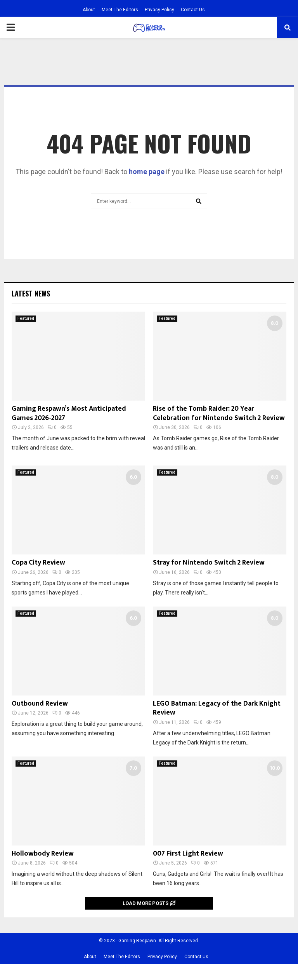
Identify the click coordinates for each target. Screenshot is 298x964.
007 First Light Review (188, 853)
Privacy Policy (159, 9)
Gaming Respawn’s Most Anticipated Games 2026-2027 (69, 413)
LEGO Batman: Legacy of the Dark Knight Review (217, 708)
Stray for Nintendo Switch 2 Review (209, 562)
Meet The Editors (120, 9)
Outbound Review (40, 703)
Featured (25, 318)
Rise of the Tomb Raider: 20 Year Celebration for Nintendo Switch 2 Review (219, 413)
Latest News (31, 293)
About (89, 9)
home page (147, 171)
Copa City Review (38, 562)
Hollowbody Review (43, 853)
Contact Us (193, 9)
